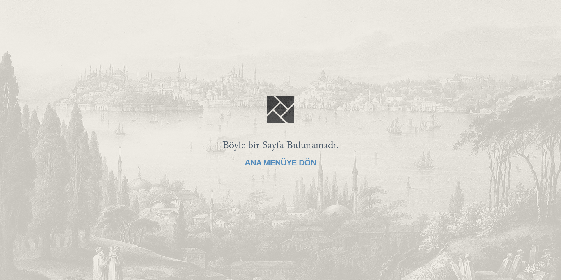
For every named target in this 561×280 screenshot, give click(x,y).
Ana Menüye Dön (280, 162)
